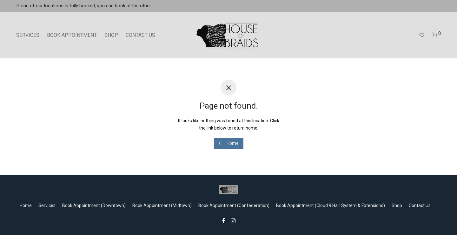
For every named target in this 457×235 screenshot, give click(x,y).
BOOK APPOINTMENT (72, 35)
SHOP (111, 35)
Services (47, 205)
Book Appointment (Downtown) (94, 205)
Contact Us (420, 205)
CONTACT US (140, 35)
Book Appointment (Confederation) (233, 205)
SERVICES (27, 35)
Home (229, 143)
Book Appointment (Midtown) (162, 205)
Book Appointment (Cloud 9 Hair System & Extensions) (330, 205)
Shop (397, 205)
